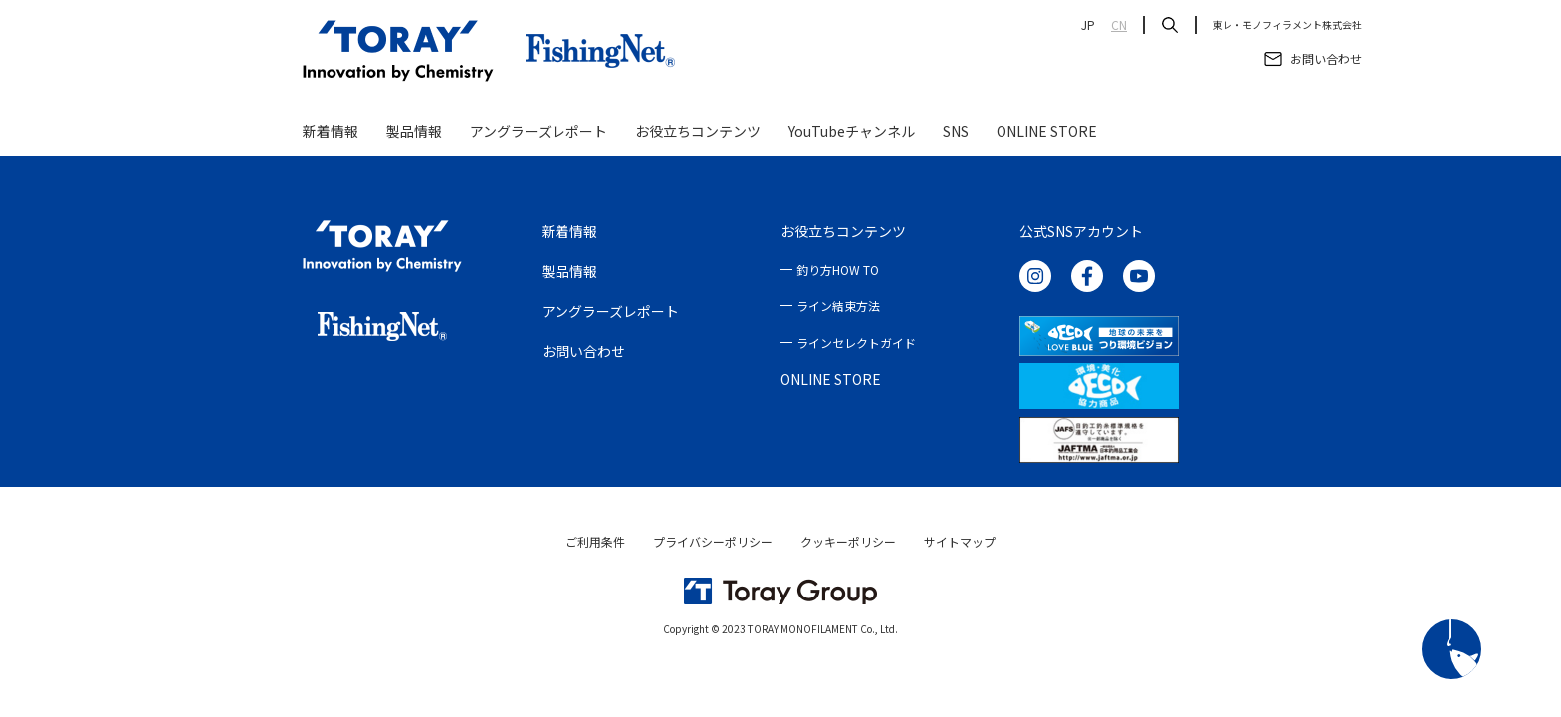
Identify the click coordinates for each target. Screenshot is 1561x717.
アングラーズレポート (538, 131)
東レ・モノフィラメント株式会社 (1287, 25)
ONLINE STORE (1047, 131)
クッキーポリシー (848, 541)
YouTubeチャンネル (851, 131)
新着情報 (330, 131)
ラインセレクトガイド (856, 342)
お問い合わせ (583, 350)
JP (1088, 25)
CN (1119, 25)
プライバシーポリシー (713, 541)
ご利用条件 (595, 541)
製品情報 (414, 131)
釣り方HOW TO (837, 269)
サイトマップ (960, 541)
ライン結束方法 (838, 305)
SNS (956, 131)
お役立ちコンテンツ (698, 131)
